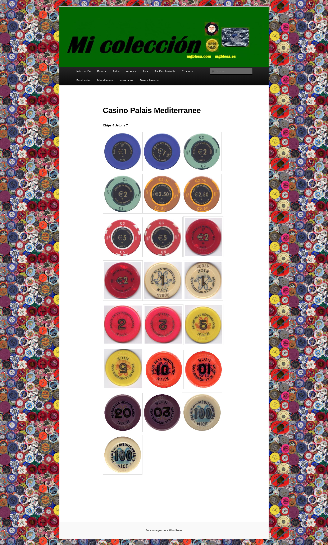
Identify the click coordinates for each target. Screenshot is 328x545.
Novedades (126, 80)
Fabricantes (83, 80)
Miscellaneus (105, 80)
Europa (101, 71)
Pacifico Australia (165, 71)
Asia (145, 71)
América (131, 71)
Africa (116, 71)
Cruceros (187, 71)
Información (83, 71)
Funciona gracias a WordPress (164, 530)
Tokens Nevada (149, 80)
